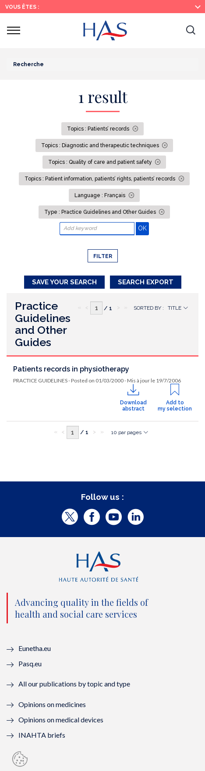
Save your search (64, 282)
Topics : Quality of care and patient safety (100, 162)
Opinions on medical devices (60, 719)
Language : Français (100, 195)
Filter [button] (102, 256)
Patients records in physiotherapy (71, 369)
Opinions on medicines (52, 704)
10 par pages (126, 432)
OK (143, 228)
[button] (190, 31)
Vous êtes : (22, 7)
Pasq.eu (30, 663)
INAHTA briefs (41, 735)
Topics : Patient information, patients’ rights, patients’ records (101, 179)
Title (174, 308)
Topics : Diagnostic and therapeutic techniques (100, 145)
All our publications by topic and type (74, 683)
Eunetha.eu (34, 648)
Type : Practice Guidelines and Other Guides (100, 212)
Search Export (145, 282)
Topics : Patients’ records (99, 129)
